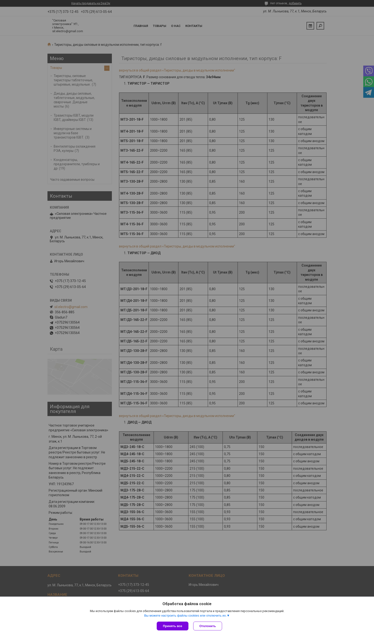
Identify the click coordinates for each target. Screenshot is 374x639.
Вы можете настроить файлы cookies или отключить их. (185, 615)
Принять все (172, 626)
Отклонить (207, 626)
